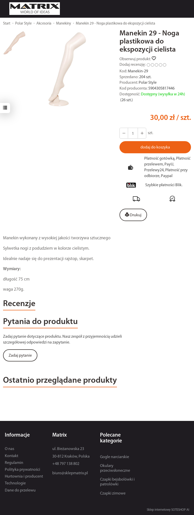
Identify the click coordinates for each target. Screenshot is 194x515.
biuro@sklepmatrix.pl (70, 473)
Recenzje (19, 304)
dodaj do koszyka (155, 147)
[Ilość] (133, 133)
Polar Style (148, 83)
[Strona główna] (35, 8)
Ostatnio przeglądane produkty (60, 380)
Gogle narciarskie (114, 457)
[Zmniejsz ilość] (142, 133)
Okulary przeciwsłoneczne (115, 468)
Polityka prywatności (22, 470)
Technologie (15, 483)
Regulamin (14, 463)
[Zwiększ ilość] (123, 133)
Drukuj (133, 215)
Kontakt (11, 456)
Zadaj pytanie (20, 356)
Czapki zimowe (113, 493)
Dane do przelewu (20, 490)
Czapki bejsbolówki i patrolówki (117, 482)
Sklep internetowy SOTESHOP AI (168, 509)
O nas (9, 449)
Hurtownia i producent (24, 477)
